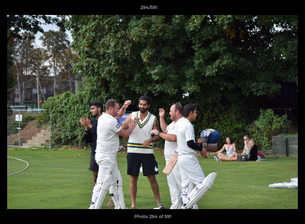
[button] (279, 9)
